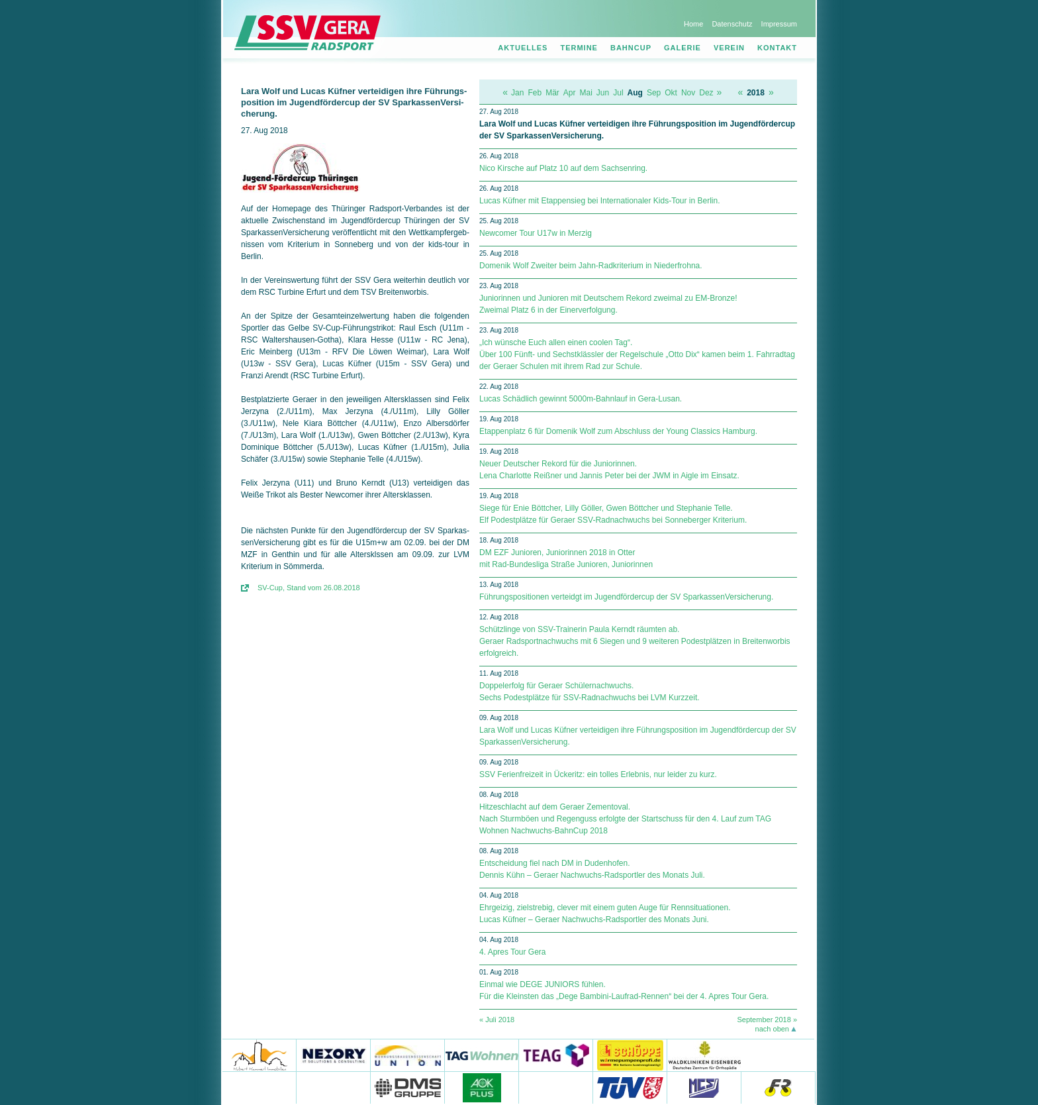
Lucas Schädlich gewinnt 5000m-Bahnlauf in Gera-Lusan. (580, 398)
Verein (729, 48)
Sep (654, 92)
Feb (535, 92)
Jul (618, 92)
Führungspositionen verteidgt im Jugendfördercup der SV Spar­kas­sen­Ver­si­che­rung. (626, 597)
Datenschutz (732, 24)
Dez (706, 92)
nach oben (772, 1029)
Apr (569, 92)
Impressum (779, 24)
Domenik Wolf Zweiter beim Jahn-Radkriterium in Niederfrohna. (590, 265)
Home (693, 24)
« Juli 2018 (496, 1020)
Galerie (682, 48)
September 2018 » (767, 1020)
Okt (671, 92)
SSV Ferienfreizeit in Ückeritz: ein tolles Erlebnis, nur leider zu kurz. (598, 774)
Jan (517, 92)
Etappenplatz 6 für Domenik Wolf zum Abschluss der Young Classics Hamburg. (618, 431)
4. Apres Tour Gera (512, 952)
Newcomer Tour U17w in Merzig (535, 233)
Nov (688, 92)
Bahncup (630, 48)
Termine (579, 48)
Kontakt (777, 48)
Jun (602, 92)
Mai (586, 92)
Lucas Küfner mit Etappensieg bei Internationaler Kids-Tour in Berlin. (599, 200)
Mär (552, 92)
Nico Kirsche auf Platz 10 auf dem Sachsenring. (563, 168)
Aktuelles (522, 48)
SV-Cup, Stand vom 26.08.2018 (309, 588)
